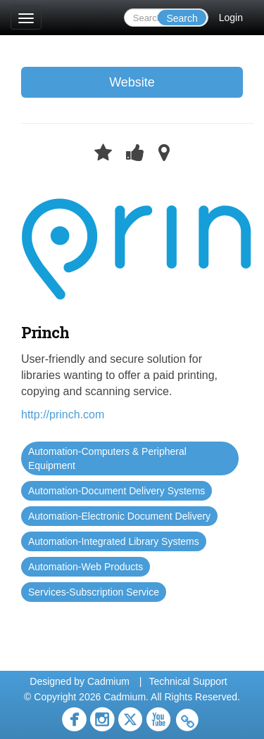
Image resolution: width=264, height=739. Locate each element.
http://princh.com (62, 414)
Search (181, 18)
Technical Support (188, 681)
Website (132, 82)
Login (231, 17)
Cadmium (108, 681)
